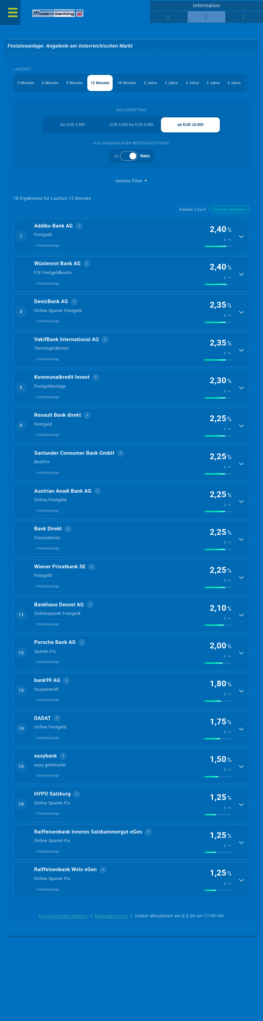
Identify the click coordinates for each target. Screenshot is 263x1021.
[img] (218, 247)
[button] (132, 236)
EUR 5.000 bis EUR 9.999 (131, 125)
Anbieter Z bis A (192, 209)
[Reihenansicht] (169, 17)
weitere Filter (131, 181)
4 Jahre (192, 83)
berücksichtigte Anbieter (63, 926)
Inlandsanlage (48, 246)
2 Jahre (151, 83)
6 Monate (50, 83)
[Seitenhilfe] (244, 17)
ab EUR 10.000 (190, 125)
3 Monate (25, 83)
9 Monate (74, 83)
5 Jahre (214, 83)
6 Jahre (234, 83)
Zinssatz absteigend (230, 209)
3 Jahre (171, 83)
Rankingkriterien (111, 926)
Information (206, 5)
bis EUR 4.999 (73, 125)
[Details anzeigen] (241, 236)
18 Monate (126, 83)
